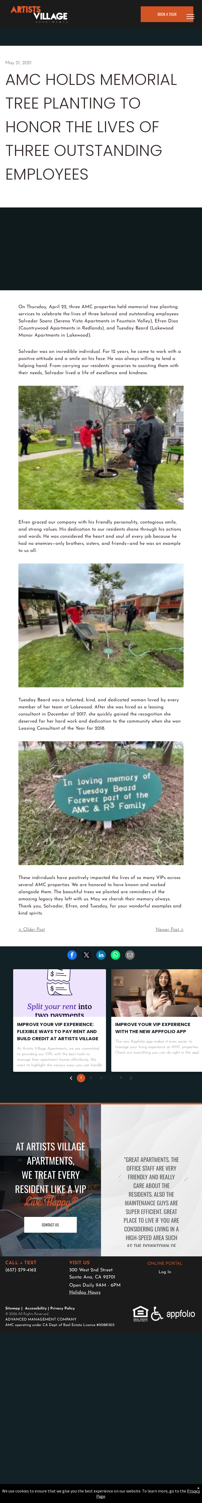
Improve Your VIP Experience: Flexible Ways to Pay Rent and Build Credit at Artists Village (57, 1031)
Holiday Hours (84, 1292)
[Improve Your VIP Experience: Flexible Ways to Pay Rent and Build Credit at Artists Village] (59, 993)
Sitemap (12, 1309)
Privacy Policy (62, 1309)
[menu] (190, 16)
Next (185, 1177)
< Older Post (31, 929)
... (111, 1078)
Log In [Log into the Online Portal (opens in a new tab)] (165, 1272)
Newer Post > (170, 929)
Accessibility (36, 1309)
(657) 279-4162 (20, 1270)
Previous (118, 1177)
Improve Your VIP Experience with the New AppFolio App (152, 1028)
